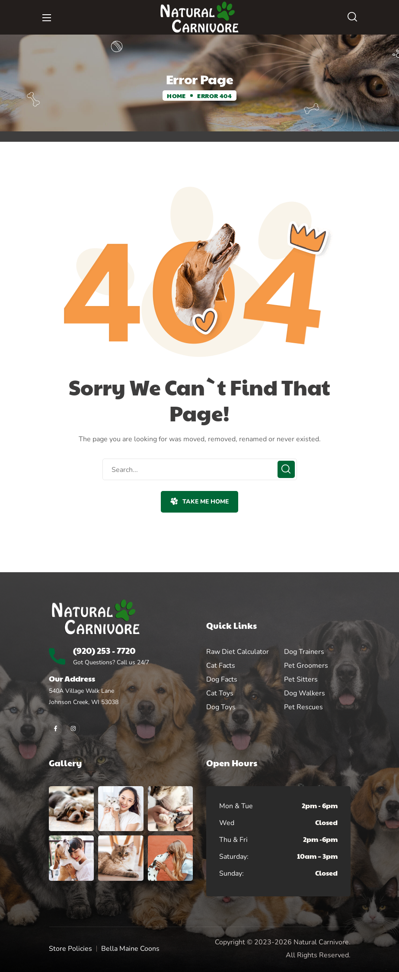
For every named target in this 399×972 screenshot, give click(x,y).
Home (176, 95)
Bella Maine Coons (130, 948)
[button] (352, 17)
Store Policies (70, 948)
